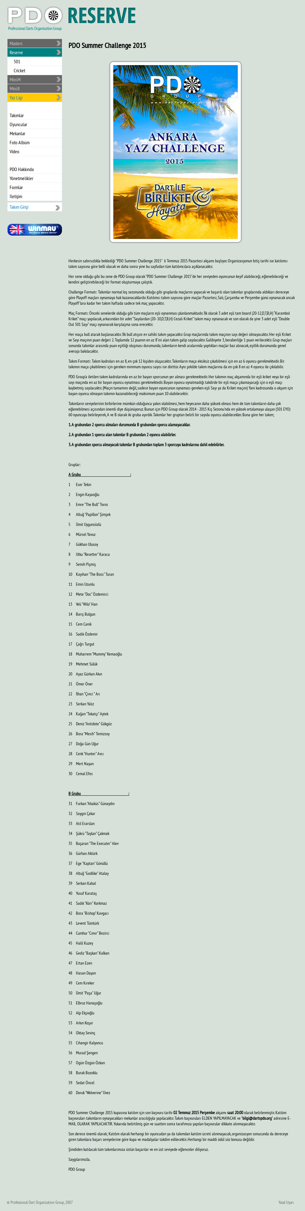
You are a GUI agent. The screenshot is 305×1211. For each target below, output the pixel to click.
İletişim (16, 196)
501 (17, 61)
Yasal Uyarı (286, 1202)
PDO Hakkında (22, 169)
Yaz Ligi (16, 97)
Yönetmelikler (21, 178)
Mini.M (15, 79)
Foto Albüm (20, 142)
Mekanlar (17, 133)
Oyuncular (18, 124)
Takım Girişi (19, 207)
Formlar (16, 187)
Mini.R (15, 88)
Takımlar (17, 115)
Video (14, 151)
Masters (16, 43)
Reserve (16, 52)
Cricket (19, 70)
